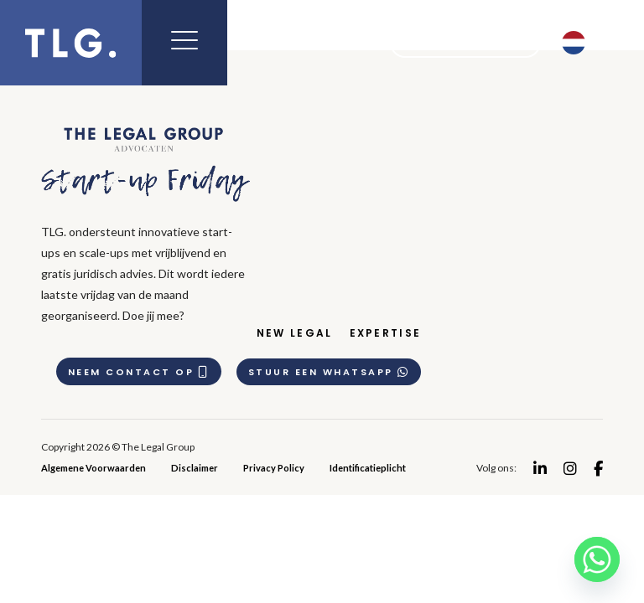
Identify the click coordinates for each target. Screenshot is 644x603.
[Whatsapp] (597, 559)
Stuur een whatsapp (332, 371)
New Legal (298, 333)
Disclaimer (194, 466)
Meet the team (454, 42)
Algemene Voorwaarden (93, 466)
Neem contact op (140, 371)
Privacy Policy (273, 466)
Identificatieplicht (368, 466)
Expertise (389, 333)
